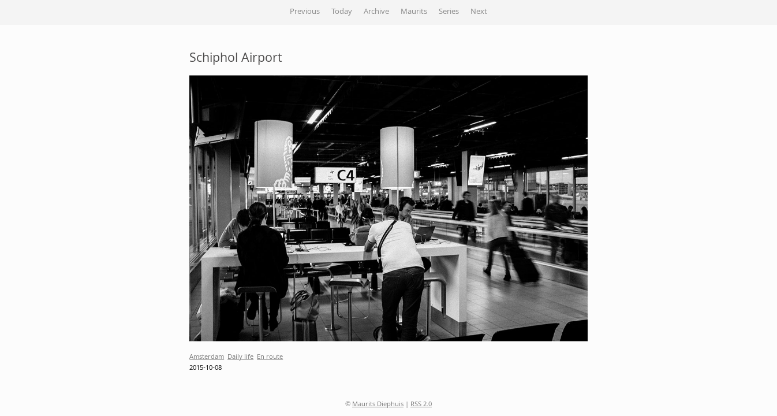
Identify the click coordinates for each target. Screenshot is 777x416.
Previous (305, 12)
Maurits (414, 12)
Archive (376, 12)
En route (270, 356)
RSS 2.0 (421, 404)
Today (341, 12)
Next (478, 12)
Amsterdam (206, 356)
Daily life (240, 356)
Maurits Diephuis (378, 404)
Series (449, 12)
